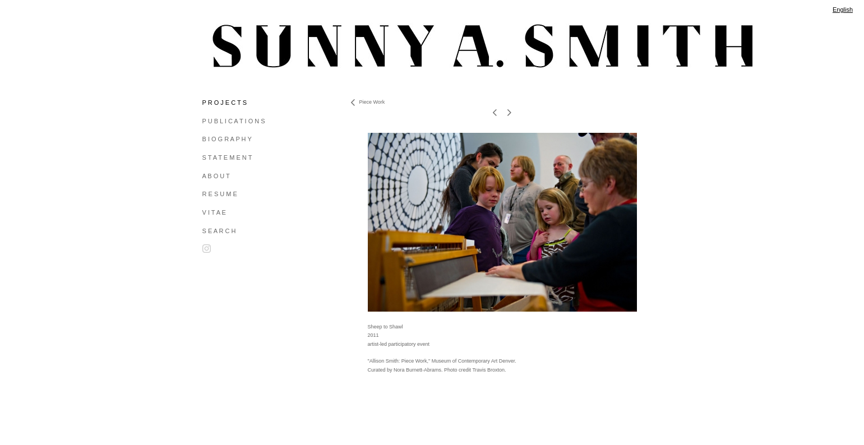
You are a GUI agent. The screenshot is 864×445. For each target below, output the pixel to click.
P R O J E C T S (224, 102)
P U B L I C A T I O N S (233, 121)
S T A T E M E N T (227, 157)
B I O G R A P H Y (227, 139)
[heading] (230, 46)
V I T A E (214, 212)
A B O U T (216, 176)
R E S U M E (219, 194)
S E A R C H (219, 231)
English (843, 9)
